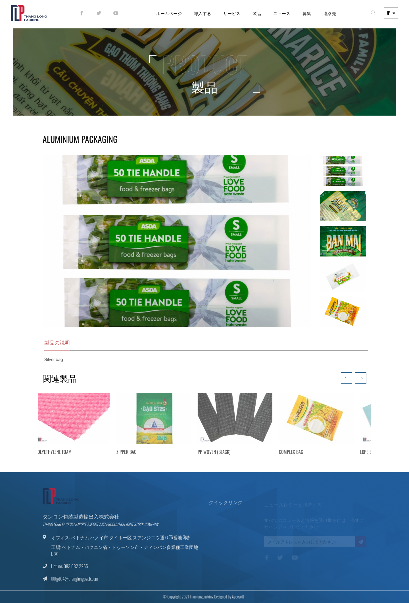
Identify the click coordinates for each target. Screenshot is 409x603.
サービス (231, 14)
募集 (306, 14)
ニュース (281, 14)
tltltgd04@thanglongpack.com (74, 582)
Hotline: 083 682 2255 (69, 570)
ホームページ (168, 14)
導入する (201, 14)
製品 (256, 14)
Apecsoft (234, 597)
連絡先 (329, 14)
